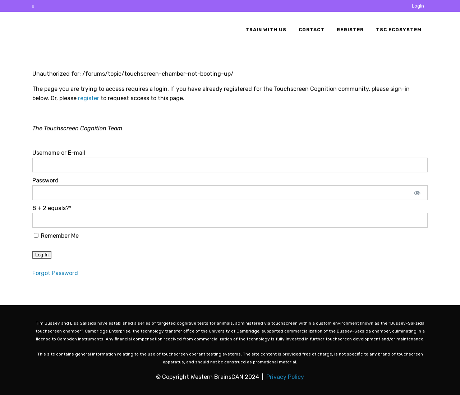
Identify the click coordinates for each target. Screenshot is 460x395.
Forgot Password (55, 273)
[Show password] (417, 192)
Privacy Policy (285, 376)
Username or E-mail (58, 152)
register (88, 98)
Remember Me (56, 235)
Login (418, 6)
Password (45, 180)
